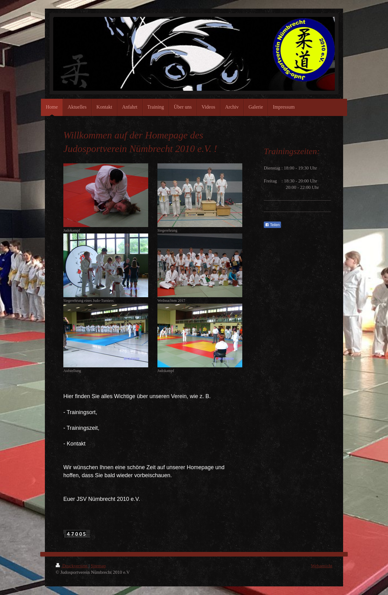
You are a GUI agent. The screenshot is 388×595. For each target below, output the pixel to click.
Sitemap (98, 565)
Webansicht (321, 565)
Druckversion (72, 565)
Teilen (272, 225)
